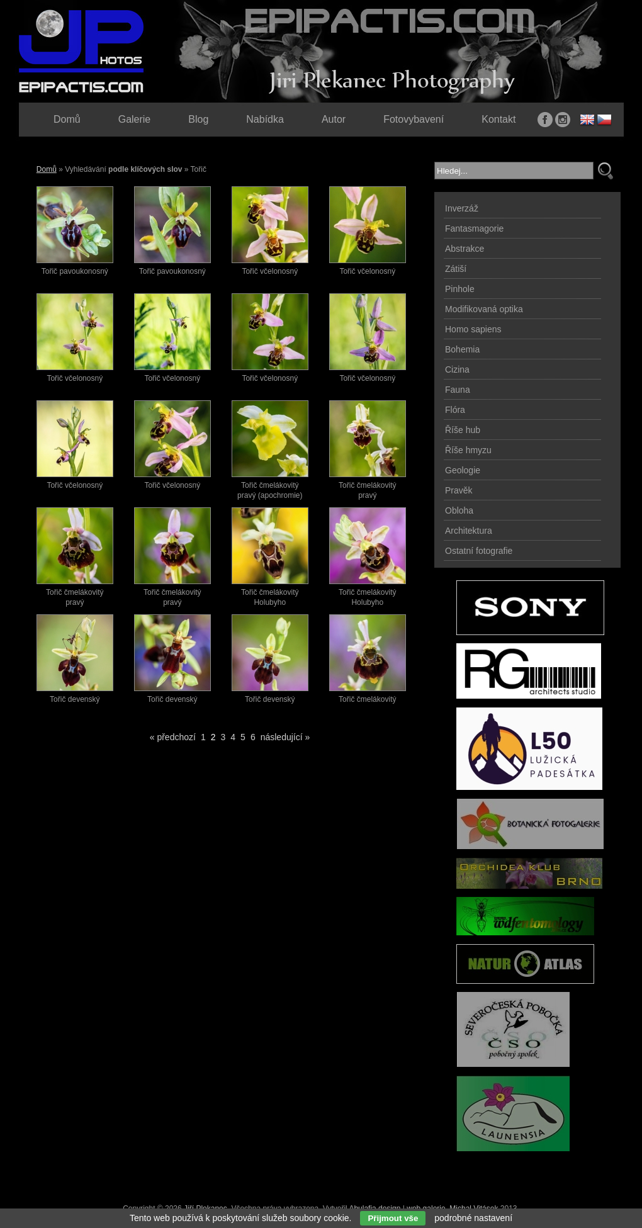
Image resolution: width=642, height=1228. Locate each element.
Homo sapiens (473, 329)
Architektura (468, 531)
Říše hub (462, 430)
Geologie (462, 470)
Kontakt (498, 119)
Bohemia (462, 349)
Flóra (455, 410)
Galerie (134, 119)
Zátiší (455, 269)
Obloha (459, 510)
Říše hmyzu (468, 450)
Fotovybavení (413, 119)
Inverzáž (461, 208)
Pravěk (459, 490)
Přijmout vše (393, 1218)
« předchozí (173, 737)
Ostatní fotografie (478, 551)
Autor (334, 119)
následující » (285, 737)
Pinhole (460, 289)
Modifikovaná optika (484, 309)
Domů (47, 169)
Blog (198, 119)
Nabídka (265, 119)
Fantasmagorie (474, 228)
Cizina (457, 369)
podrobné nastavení (473, 1218)
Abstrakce (464, 249)
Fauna (457, 390)
